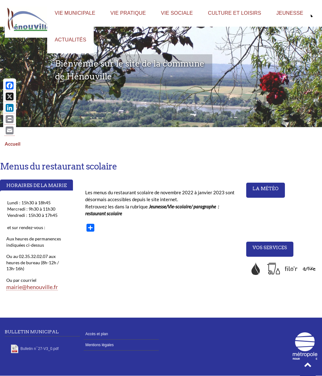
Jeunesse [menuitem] (289, 13)
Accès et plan (96, 334)
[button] (308, 366)
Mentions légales (99, 345)
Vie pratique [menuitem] (128, 13)
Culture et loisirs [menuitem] (234, 13)
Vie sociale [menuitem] (177, 13)
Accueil (12, 144)
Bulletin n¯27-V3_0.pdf (39, 348)
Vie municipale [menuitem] (75, 13)
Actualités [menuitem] (70, 39)
